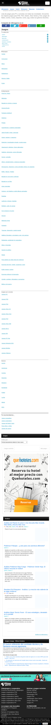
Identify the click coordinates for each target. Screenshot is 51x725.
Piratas (3, 122)
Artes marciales (6, 186)
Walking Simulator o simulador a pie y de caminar (15, 235)
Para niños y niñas (7, 426)
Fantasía (4, 225)
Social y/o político (6, 250)
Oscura (4, 215)
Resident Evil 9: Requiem (9, 708)
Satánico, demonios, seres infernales (12, 152)
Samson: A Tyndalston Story (10, 712)
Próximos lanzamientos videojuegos (12, 690)
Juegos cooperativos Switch (10, 696)
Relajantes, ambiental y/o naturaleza (12, 240)
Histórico (4, 118)
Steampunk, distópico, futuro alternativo (12, 147)
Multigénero (5, 73)
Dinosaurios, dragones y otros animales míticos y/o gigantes (18, 166)
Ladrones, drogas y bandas (9, 201)
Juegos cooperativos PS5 (9, 692)
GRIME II (4, 710)
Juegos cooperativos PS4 (9, 694)
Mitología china (6, 220)
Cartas (3, 54)
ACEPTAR (45, 723)
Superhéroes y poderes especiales (11, 127)
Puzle (3, 83)
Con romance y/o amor (8, 210)
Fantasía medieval (7, 113)
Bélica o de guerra (7, 284)
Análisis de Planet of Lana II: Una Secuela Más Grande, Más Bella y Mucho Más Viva (24, 524)
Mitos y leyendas (6, 245)
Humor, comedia (6, 157)
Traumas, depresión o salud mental (11, 230)
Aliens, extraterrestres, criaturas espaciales (13, 162)
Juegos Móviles (6, 348)
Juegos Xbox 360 (6, 323)
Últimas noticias (32, 690)
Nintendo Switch (32, 692)
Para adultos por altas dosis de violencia (13, 259)
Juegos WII (5, 333)
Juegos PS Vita (6, 338)
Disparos (4, 382)
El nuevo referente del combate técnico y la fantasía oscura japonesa (23, 645)
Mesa (3, 63)
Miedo (3, 402)
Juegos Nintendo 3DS (8, 343)
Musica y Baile (6, 78)
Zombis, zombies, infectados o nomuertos (13, 279)
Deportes (4, 378)
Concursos (4, 59)
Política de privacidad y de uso (36, 708)
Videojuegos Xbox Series (34, 698)
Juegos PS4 (5, 304)
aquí (40, 723)
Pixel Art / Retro (6, 93)
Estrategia (4, 387)
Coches (4, 373)
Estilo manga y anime (7, 269)
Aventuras (4, 368)
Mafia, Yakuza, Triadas (8, 171)
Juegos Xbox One (6, 314)
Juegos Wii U (5, 328)
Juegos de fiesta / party (8, 423)
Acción (3, 363)
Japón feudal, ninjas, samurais (10, 132)
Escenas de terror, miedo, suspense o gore (13, 264)
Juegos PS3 (5, 319)
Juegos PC (5, 294)
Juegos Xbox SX (6, 309)
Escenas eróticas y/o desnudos (10, 274)
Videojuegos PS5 (32, 694)
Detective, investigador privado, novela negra (14, 142)
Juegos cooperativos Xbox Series (11, 698)
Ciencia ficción (6, 108)
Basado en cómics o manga (9, 103)
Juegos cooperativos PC (8, 702)
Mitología (4, 98)
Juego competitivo (6, 418)
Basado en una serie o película (10, 176)
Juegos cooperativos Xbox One (11, 700)
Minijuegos (4, 68)
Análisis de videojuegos (41, 634)
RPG (3, 407)
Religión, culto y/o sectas (8, 206)
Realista (4, 196)
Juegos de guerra (6, 428)
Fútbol (3, 392)
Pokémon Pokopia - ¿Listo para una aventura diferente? (24, 546)
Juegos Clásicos (6, 353)
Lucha (3, 397)
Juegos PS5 (5, 299)
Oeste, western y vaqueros (9, 137)
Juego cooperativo (7, 420)
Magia (3, 255)
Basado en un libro (7, 181)
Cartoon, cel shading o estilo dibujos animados (14, 191)
